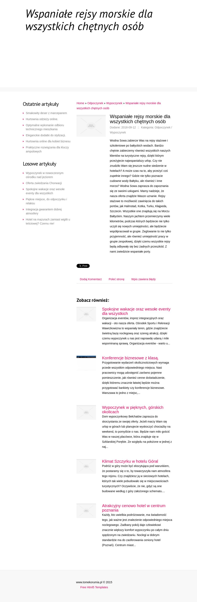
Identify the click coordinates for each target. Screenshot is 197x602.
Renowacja (104, 43)
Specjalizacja (105, 67)
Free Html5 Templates (94, 587)
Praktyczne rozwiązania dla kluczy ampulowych (47, 149)
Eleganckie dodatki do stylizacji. (46, 135)
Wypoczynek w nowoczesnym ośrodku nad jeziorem (45, 175)
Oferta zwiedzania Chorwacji (44, 183)
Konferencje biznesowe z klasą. (130, 358)
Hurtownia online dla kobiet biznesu (48, 141)
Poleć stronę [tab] (117, 279)
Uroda (34, 79)
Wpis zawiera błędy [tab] (143, 279)
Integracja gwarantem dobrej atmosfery (44, 211)
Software (66, 79)
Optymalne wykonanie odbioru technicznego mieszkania (45, 127)
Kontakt (100, 79)
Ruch (71, 67)
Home (80, 103)
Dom (134, 43)
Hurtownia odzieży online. (42, 119)
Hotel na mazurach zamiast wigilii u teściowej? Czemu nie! (48, 221)
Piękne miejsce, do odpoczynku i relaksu (46, 201)
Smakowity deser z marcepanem (46, 113)
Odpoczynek (144, 67)
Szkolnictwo (40, 55)
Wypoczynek (114, 103)
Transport (146, 55)
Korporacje (66, 43)
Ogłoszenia (38, 67)
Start (34, 43)
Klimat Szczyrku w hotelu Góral (130, 461)
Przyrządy (109, 55)
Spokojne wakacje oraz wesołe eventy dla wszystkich (45, 191)
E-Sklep (76, 55)
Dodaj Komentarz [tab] (91, 279)
